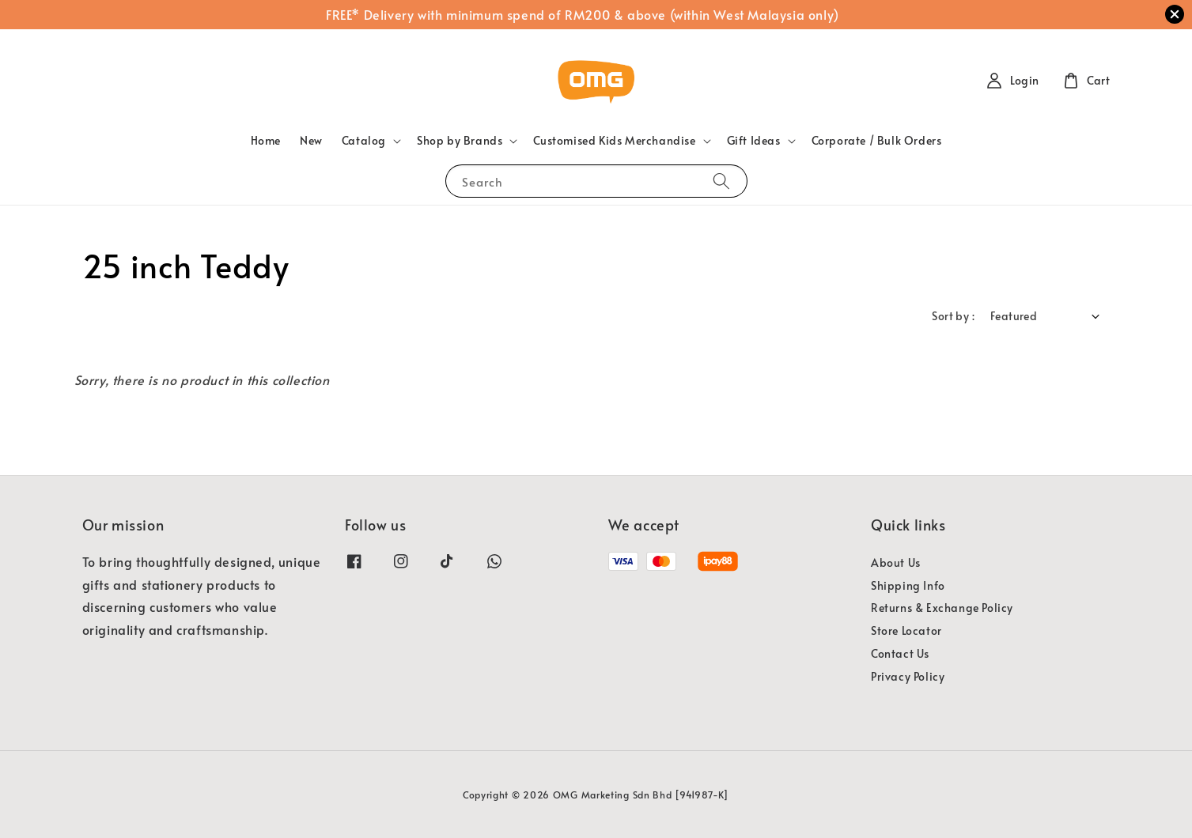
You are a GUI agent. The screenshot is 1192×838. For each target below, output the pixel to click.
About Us (896, 563)
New (311, 140)
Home (266, 140)
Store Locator (906, 630)
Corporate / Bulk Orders (877, 140)
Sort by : (953, 315)
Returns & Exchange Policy (942, 607)
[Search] (721, 180)
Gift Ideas (754, 141)
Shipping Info (908, 585)
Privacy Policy (907, 676)
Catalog (364, 141)
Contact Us (900, 653)
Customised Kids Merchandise (614, 141)
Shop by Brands (459, 141)
